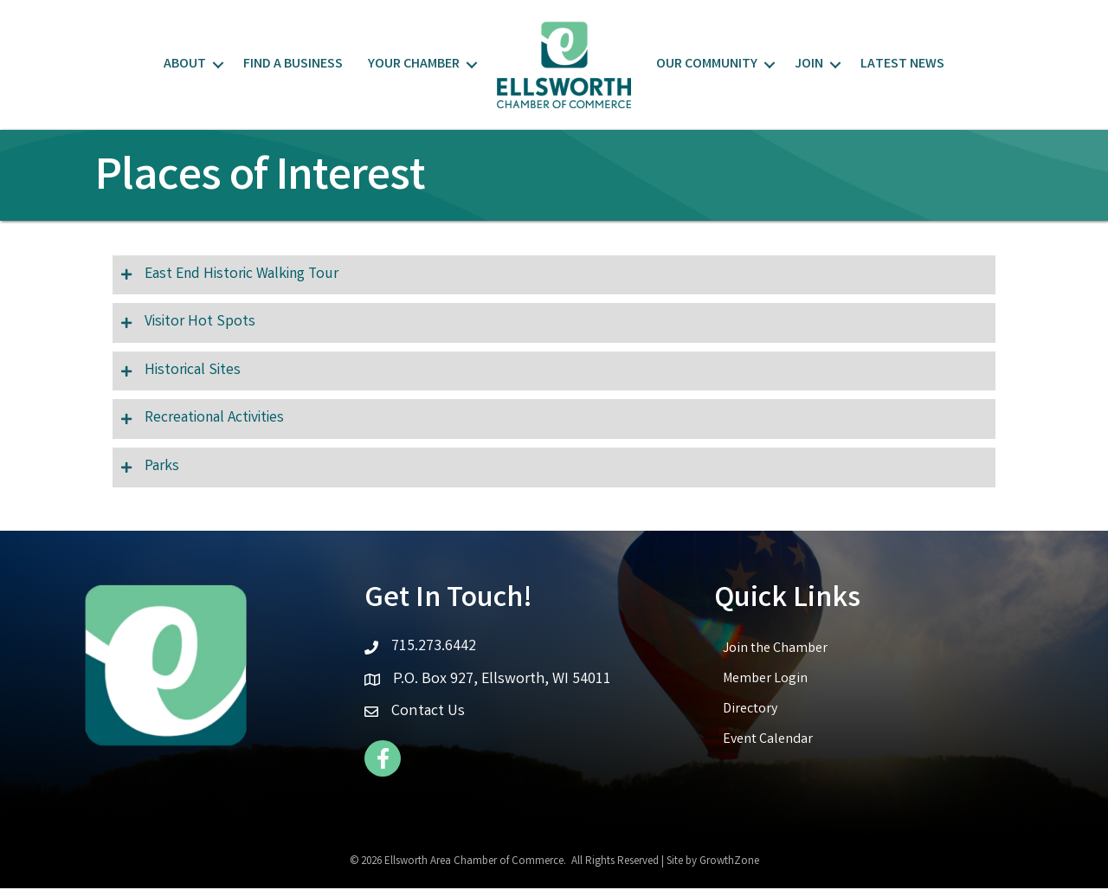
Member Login (765, 681)
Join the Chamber (775, 651)
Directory (750, 711)
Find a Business (293, 64)
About (185, 64)
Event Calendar (768, 741)
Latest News (902, 64)
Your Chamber (414, 64)
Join (809, 64)
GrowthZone (729, 863)
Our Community (706, 64)
